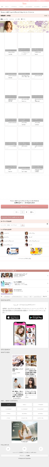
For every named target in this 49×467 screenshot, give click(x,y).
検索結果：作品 (25, 15)
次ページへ (24, 206)
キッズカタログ (24, 409)
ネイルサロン (24, 413)
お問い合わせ (33, 452)
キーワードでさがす (6, 221)
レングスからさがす (6, 229)
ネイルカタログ (41, 409)
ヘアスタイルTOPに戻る (24, 258)
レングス (6, 19)
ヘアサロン (8, 413)
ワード (23, 19)
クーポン (8, 418)
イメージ (11, 19)
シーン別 (17, 19)
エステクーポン (41, 418)
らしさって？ (15, 452)
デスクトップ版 (24, 455)
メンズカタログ (8, 409)
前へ (17, 212)
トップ (8, 404)
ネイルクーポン (24, 418)
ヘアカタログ (40, 404)
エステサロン (40, 413)
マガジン (24, 404)
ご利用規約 (21, 452)
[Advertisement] (24, 187)
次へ (31, 212)
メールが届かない (27, 452)
